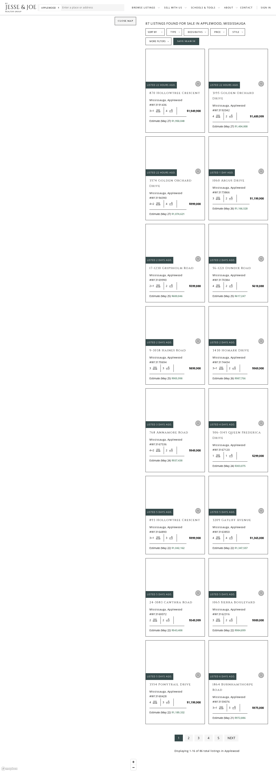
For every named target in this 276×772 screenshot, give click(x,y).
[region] (69, 393)
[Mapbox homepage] (9, 769)
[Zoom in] (133, 762)
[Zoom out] (133, 767)
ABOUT (228, 7)
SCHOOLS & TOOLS (203, 7)
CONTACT (246, 7)
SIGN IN (266, 7)
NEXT (231, 738)
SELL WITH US (173, 7)
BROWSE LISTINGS (143, 7)
